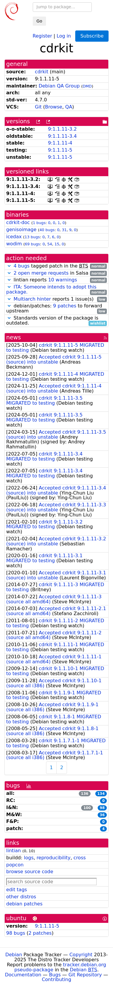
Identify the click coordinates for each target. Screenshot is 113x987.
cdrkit (41, 71)
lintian (13, 850)
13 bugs (32, 237)
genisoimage (21, 229)
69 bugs (32, 244)
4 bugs (22, 266)
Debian (13, 954)
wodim (14, 244)
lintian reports (56, 280)
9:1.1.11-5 (60, 150)
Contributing (56, 979)
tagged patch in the (56, 266)
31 (64, 230)
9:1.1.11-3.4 (62, 136)
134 (101, 794)
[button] (9, 266)
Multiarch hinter (32, 299)
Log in (64, 35)
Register (42, 35)
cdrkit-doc (18, 222)
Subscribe (92, 36)
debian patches (24, 904)
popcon (15, 865)
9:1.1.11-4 (60, 143)
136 (84, 794)
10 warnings (62, 280)
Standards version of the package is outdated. (56, 321)
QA (68, 107)
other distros (21, 897)
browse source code (29, 871)
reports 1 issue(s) (56, 299)
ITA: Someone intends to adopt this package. (51, 289)
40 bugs (47, 230)
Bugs (55, 975)
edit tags (16, 889)
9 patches (64, 306)
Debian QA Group (59, 86)
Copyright (80, 954)
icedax (14, 236)
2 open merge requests (41, 273)
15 (57, 244)
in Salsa (56, 273)
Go (39, 21)
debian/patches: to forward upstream (56, 309)
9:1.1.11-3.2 (62, 129)
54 (49, 244)
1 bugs (39, 223)
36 (102, 815)
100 (87, 808)
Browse (53, 107)
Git (38, 107)
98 (102, 808)
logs (29, 857)
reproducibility (54, 857)
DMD (87, 86)
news (13, 337)
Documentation (23, 975)
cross (79, 857)
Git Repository (85, 975)
